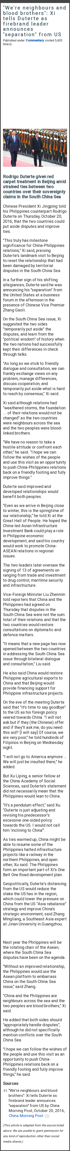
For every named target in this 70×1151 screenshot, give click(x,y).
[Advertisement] (35, 88)
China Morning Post (26, 1115)
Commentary (35, 40)
